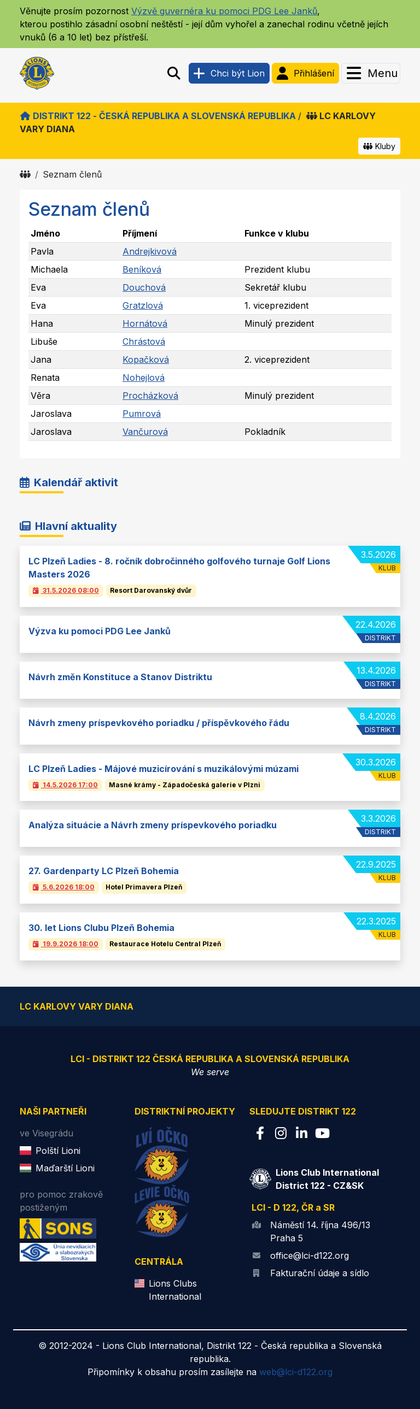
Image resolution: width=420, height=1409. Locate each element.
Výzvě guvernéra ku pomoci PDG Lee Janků (224, 10)
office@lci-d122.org (309, 1255)
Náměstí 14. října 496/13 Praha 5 (320, 1231)
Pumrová (141, 413)
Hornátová (144, 323)
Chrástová (143, 341)
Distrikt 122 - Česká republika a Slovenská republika (158, 115)
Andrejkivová (149, 251)
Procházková (150, 395)
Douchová (144, 287)
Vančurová (145, 431)
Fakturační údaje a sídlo (319, 1272)
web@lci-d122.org (295, 1371)
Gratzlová (142, 305)
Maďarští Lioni (65, 1168)
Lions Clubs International (175, 1290)
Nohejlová (143, 377)
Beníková (141, 269)
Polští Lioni (58, 1150)
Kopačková (145, 359)
